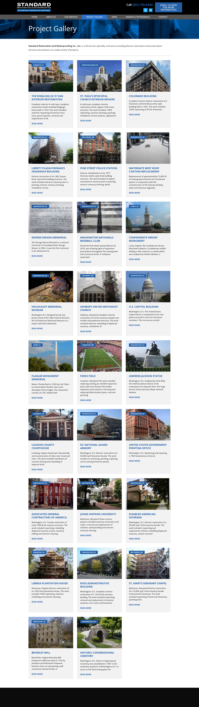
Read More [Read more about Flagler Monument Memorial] (37, 397)
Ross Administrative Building (94, 585)
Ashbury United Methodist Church (99, 308)
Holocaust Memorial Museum (47, 308)
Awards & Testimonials (138, 17)
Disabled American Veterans (142, 515)
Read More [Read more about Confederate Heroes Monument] (134, 259)
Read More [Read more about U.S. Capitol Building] (134, 325)
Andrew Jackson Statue (145, 376)
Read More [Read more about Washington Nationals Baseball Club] (85, 262)
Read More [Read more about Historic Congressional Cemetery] (85, 674)
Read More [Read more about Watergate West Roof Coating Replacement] (134, 192)
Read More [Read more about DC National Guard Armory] (85, 466)
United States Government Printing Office (148, 446)
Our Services (70, 17)
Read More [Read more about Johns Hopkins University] (85, 535)
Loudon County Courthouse (43, 446)
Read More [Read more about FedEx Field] (85, 400)
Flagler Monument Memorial (45, 377)
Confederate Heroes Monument (143, 239)
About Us (51, 17)
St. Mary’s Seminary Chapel (148, 583)
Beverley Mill (41, 652)
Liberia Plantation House (50, 583)
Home (34, 17)
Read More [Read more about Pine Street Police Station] (85, 189)
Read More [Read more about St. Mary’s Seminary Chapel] (134, 604)
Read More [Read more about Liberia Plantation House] (37, 601)
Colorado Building (142, 96)
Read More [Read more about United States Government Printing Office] (134, 461)
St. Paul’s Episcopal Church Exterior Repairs (97, 97)
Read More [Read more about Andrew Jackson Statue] (134, 397)
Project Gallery (94, 17)
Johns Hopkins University (98, 514)
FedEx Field (88, 376)
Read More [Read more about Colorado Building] (134, 114)
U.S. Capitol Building (143, 306)
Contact (163, 17)
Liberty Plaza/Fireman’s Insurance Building (48, 169)
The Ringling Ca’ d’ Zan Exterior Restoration (47, 97)
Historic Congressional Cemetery (97, 654)
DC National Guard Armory (93, 446)
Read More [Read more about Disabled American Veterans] (134, 538)
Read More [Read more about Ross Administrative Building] (85, 608)
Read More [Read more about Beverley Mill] (37, 674)
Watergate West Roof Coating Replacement (144, 169)
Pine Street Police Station (98, 168)
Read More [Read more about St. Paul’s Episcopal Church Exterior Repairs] (85, 120)
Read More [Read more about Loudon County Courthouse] (37, 469)
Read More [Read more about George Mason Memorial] (37, 256)
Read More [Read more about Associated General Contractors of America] (37, 538)
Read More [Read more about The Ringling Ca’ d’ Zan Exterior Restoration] (37, 123)
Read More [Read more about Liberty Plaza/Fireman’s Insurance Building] (37, 192)
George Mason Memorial (49, 237)
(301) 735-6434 (142, 5)
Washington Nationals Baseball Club (96, 239)
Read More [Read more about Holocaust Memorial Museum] (37, 328)
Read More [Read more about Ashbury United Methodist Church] (85, 331)
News (114, 17)
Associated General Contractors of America (49, 515)
